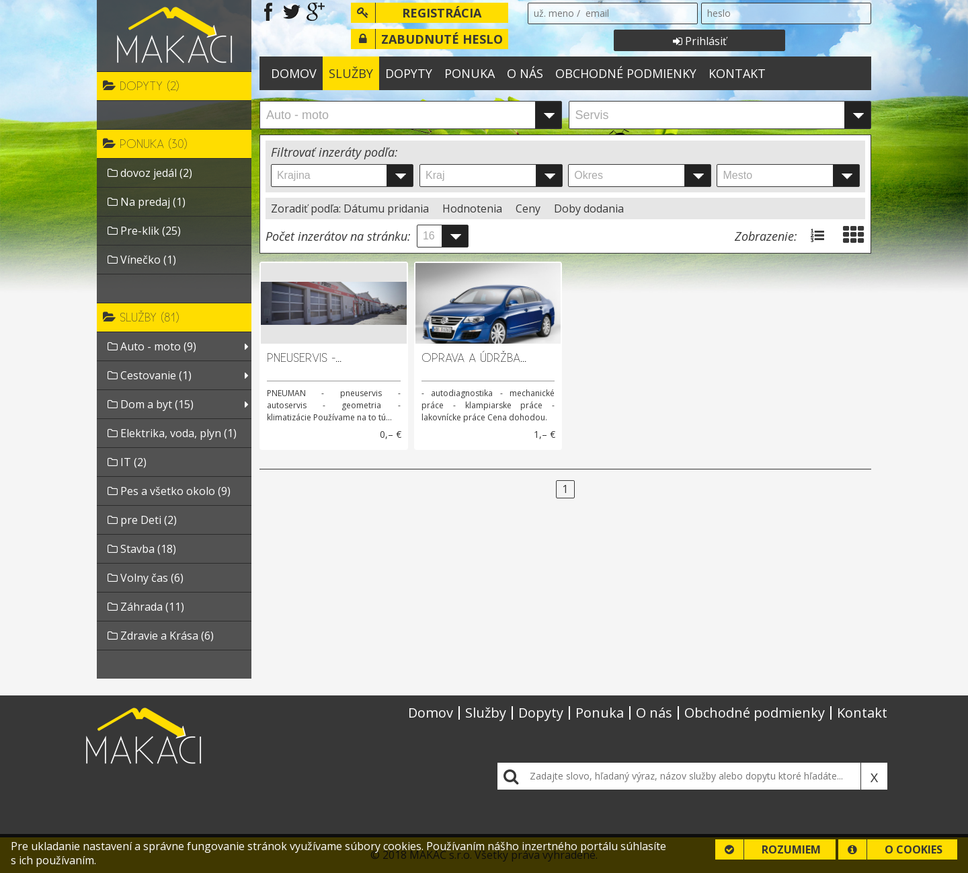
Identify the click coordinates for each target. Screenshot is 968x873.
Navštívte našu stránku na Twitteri (292, 12)
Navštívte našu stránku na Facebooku (268, 12)
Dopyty (408, 73)
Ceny (529, 208)
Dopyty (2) (141, 85)
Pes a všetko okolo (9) (169, 491)
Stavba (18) (142, 548)
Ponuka (469, 73)
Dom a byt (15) (151, 404)
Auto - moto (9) (152, 346)
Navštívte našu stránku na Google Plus (316, 12)
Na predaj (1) (147, 201)
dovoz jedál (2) (150, 172)
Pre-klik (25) (144, 230)
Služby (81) (141, 317)
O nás (525, 73)
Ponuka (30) (145, 143)
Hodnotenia (473, 208)
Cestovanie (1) (150, 375)
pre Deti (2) (142, 520)
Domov (294, 73)
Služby (351, 73)
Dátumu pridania (388, 208)
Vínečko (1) (142, 259)
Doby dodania (589, 208)
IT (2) (127, 462)
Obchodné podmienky (625, 73)
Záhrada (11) (146, 606)
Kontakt (737, 73)
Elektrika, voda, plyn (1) (172, 433)
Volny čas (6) (146, 577)
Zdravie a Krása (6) (161, 635)
